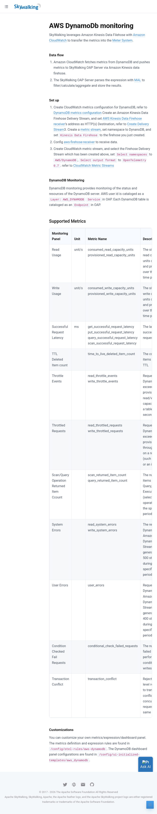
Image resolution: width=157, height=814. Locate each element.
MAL (137, 80)
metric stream (91, 130)
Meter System (122, 40)
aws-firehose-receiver (79, 142)
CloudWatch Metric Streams (93, 166)
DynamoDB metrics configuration (78, 113)
